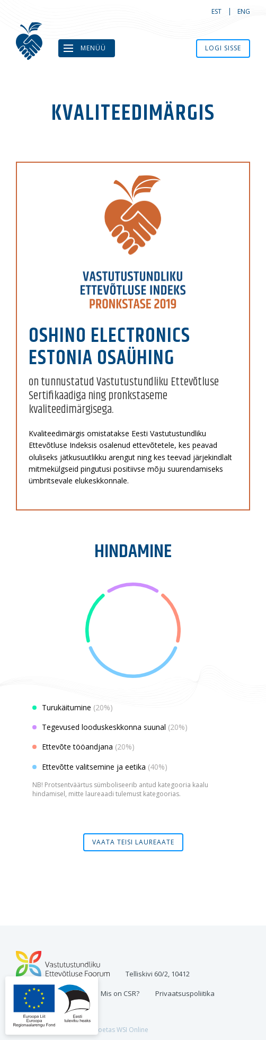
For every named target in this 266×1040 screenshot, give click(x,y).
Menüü (93, 47)
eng (243, 11)
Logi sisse (223, 47)
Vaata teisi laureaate (133, 842)
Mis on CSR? (120, 993)
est (216, 11)
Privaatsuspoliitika (185, 993)
